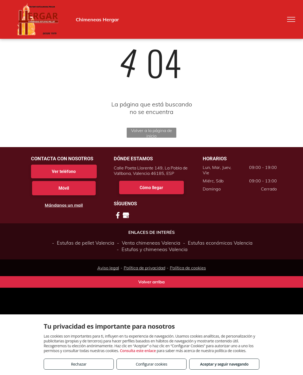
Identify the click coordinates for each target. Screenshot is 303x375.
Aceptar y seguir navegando (224, 364)
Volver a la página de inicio (151, 133)
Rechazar (78, 364)
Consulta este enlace (138, 350)
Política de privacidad (144, 267)
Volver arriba (151, 281)
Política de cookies (188, 267)
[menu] (291, 19)
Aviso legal (108, 267)
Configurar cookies (151, 364)
